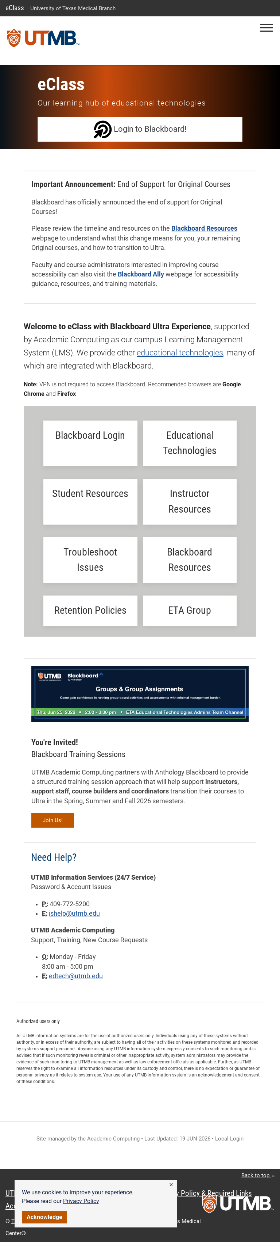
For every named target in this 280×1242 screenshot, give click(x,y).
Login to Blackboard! (140, 129)
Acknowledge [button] (44, 1217)
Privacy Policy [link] (81, 1201)
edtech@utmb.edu (76, 976)
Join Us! (53, 820)
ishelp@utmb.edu (74, 913)
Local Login (229, 1138)
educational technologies (180, 352)
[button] (171, 1185)
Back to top (258, 1175)
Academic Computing (113, 1138)
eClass (14, 8)
